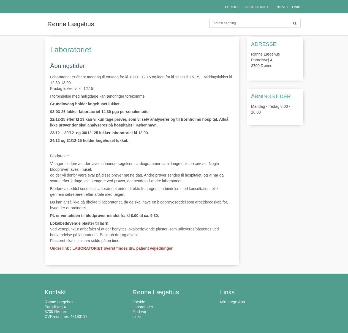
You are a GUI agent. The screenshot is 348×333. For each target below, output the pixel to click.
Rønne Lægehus (70, 23)
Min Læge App (232, 302)
